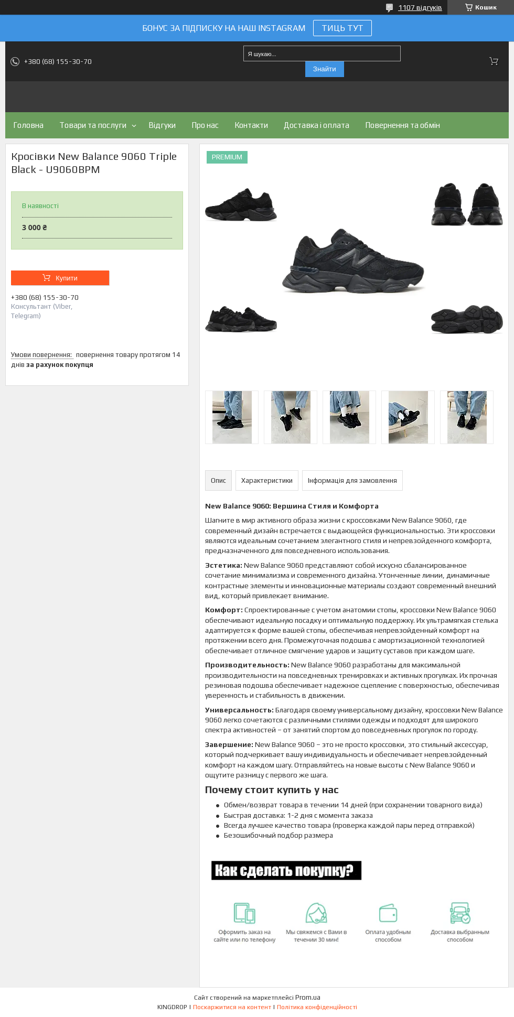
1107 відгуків (420, 7)
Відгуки (162, 125)
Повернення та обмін (402, 125)
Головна (28, 125)
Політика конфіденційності (317, 1007)
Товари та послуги (92, 125)
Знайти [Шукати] (324, 69)
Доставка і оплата (316, 125)
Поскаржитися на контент (232, 1007)
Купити (67, 278)
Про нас (205, 125)
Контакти (251, 125)
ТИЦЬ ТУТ (342, 28)
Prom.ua (307, 997)
